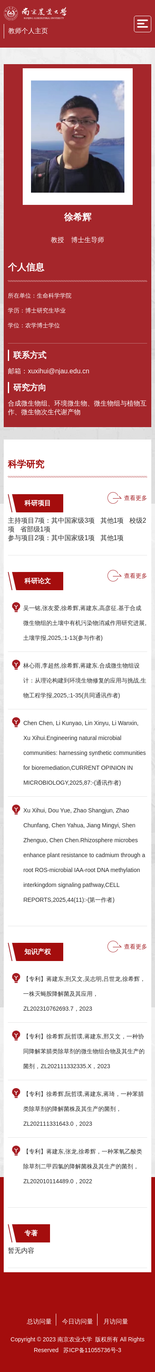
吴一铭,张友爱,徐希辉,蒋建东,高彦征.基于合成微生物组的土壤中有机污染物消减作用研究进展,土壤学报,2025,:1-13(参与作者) (84, 623)
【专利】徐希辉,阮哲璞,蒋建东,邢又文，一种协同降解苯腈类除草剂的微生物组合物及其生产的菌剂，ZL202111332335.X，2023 (84, 1051)
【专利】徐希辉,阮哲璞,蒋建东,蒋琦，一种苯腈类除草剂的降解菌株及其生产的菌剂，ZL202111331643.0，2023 (83, 1109)
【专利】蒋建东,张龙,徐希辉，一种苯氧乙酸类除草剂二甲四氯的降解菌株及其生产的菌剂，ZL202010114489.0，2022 (82, 1166)
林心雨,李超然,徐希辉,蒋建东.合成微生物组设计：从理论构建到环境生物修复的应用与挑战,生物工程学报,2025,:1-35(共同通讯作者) (84, 680)
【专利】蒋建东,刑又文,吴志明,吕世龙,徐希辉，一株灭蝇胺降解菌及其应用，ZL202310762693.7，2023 (84, 994)
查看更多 (135, 498)
